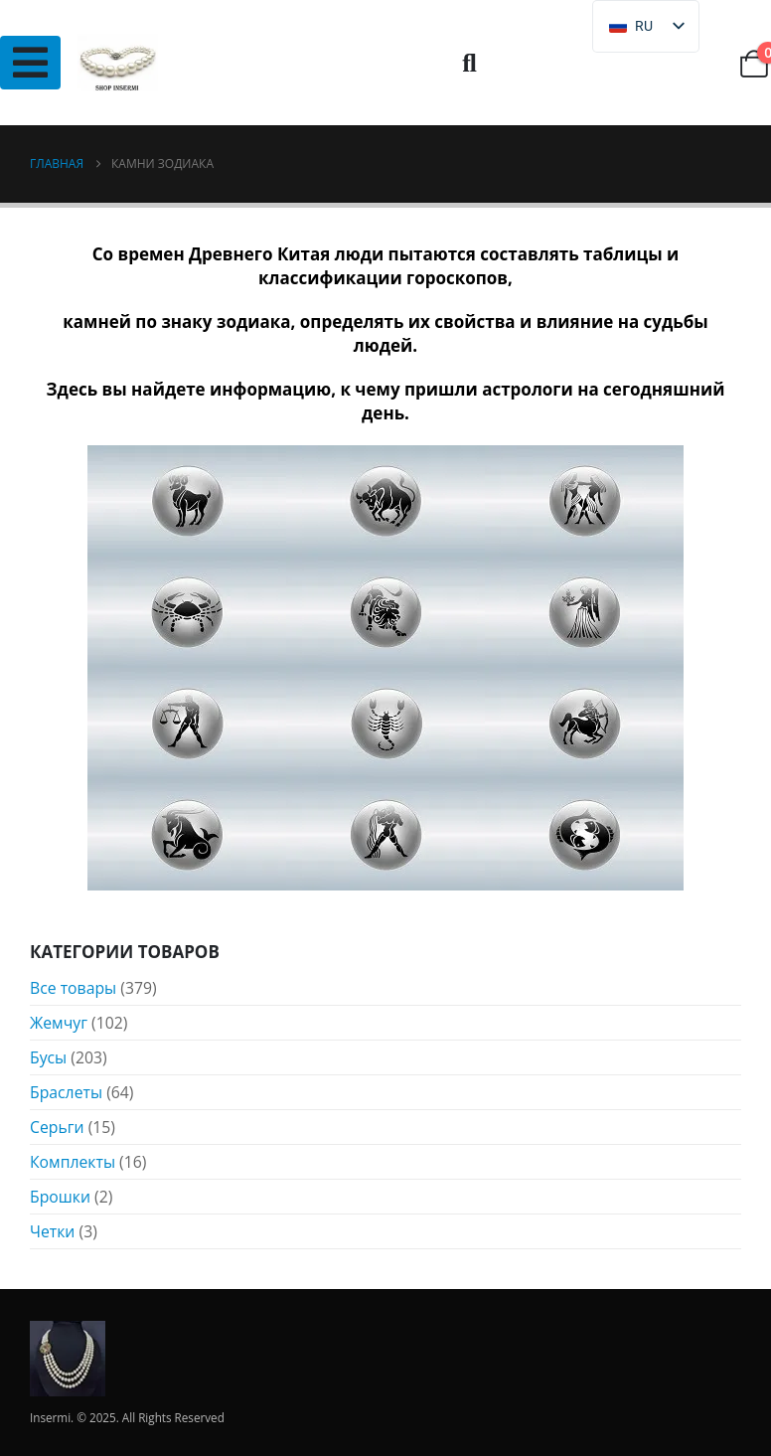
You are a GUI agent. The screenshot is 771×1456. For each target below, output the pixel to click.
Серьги (57, 1127)
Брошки (60, 1197)
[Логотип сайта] (117, 63)
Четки (52, 1231)
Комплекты (72, 1162)
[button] (469, 63)
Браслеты (66, 1092)
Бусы (48, 1057)
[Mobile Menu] (30, 62)
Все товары (73, 988)
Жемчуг (58, 1023)
